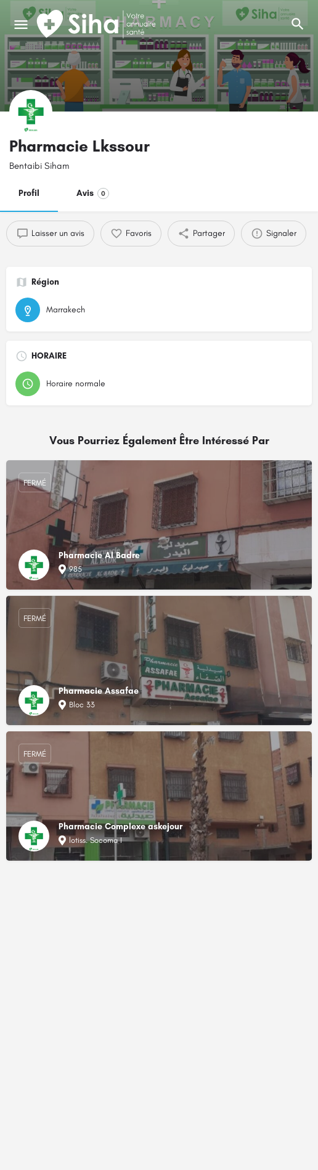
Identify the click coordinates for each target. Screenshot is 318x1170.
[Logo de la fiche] (30, 111)
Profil (28, 193)
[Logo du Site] (97, 24)
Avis (92, 193)
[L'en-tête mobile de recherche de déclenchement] (298, 24)
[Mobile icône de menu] (21, 24)
